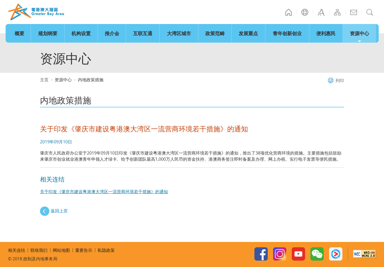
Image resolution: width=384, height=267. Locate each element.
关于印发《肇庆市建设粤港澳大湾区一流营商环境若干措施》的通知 (104, 192)
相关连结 (16, 250)
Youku (335, 254)
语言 (304, 12)
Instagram (279, 254)
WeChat (317, 254)
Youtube (298, 254)
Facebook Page (261, 254)
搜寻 (369, 12)
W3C (364, 254)
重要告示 (83, 250)
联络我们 (353, 12)
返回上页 (59, 211)
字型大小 (321, 12)
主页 (288, 12)
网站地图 (337, 12)
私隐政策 (106, 250)
